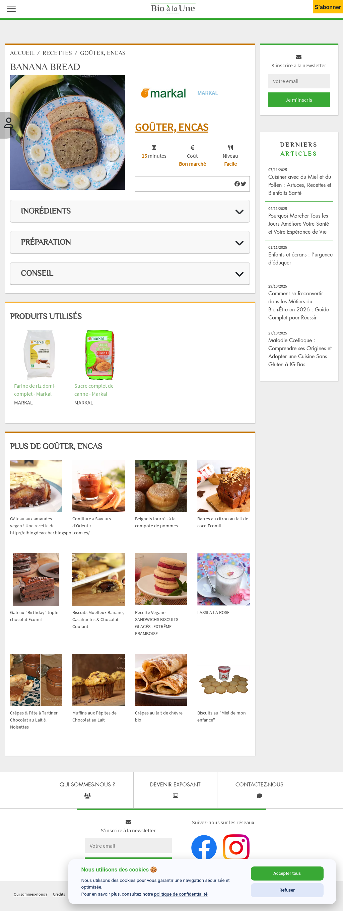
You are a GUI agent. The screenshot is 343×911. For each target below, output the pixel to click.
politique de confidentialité (181, 894)
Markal (207, 93)
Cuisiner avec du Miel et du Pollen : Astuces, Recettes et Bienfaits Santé (299, 185)
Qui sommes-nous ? (30, 894)
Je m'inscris (298, 99)
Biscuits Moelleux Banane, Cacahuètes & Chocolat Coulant (98, 619)
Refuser (287, 890)
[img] (237, 183)
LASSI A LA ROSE (213, 612)
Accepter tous (287, 873)
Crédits (59, 894)
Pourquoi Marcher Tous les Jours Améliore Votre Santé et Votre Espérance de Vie (298, 223)
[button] (9, 8)
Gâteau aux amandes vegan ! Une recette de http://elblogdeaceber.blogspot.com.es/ (50, 526)
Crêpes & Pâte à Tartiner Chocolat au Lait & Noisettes (34, 720)
